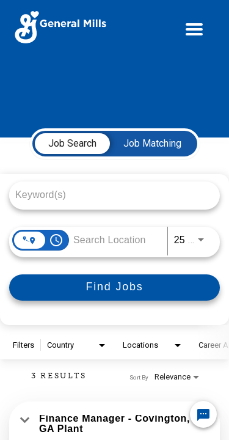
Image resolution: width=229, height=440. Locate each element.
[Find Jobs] (114, 287)
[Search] (114, 287)
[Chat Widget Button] (203, 414)
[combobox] (108, 195)
